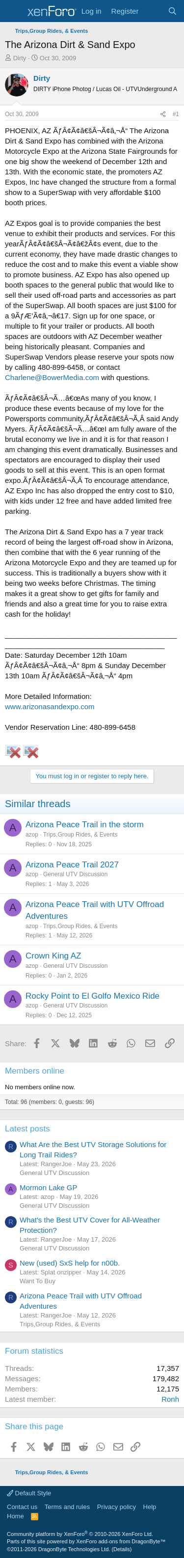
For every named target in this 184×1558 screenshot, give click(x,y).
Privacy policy (116, 1506)
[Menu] (13, 11)
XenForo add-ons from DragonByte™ (120, 1541)
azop (32, 834)
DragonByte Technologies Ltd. (74, 1549)
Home (15, 1516)
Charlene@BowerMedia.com (52, 377)
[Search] (172, 11)
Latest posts (27, 1128)
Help (150, 1506)
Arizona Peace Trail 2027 (72, 864)
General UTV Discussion (75, 874)
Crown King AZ (53, 955)
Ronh (170, 1399)
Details (121, 1549)
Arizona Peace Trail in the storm (85, 824)
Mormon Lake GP (49, 1187)
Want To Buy (37, 1281)
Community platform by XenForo (80, 1534)
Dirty (19, 58)
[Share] (163, 114)
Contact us (22, 1506)
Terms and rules (67, 1506)
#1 (176, 114)
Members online (34, 1071)
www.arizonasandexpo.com (50, 706)
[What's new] (152, 11)
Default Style (29, 1493)
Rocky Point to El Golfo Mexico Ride (92, 996)
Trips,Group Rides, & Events (80, 834)
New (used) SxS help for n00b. (70, 1263)
